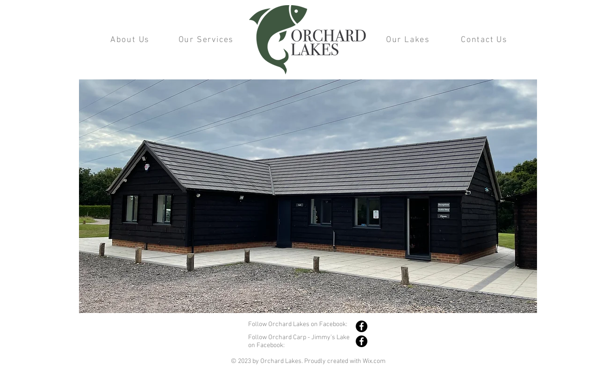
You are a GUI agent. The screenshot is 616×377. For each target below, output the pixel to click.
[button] (308, 196)
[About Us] (131, 39)
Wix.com (374, 361)
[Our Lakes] (409, 39)
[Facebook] (361, 326)
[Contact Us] (485, 39)
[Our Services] (207, 39)
